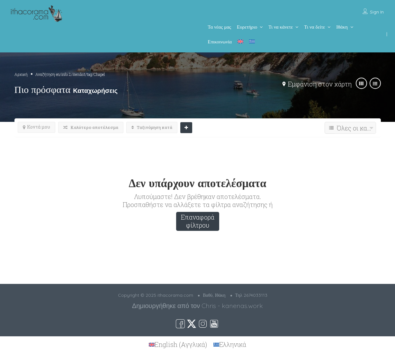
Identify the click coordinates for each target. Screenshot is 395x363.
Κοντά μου (36, 127)
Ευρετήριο (247, 27)
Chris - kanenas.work (232, 306)
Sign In (377, 12)
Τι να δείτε (314, 27)
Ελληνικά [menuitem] (232, 344)
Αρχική (21, 74)
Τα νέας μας (219, 27)
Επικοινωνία (220, 42)
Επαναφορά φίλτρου (197, 221)
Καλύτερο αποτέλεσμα (90, 127)
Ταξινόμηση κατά (151, 127)
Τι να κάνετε (280, 27)
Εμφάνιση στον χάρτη (320, 84)
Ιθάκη (341, 27)
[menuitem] (240, 41)
